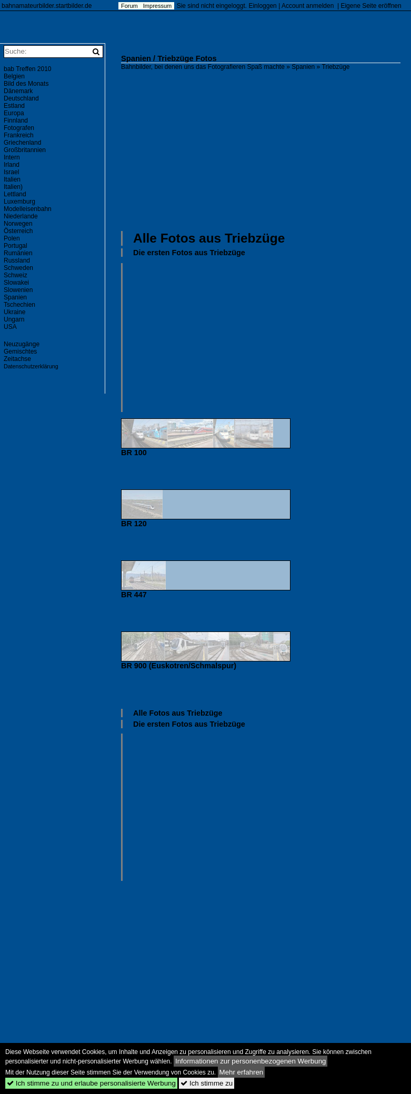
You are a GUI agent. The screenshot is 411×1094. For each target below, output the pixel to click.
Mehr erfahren (241, 1072)
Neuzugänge (21, 344)
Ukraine (14, 312)
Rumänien (18, 253)
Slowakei (16, 282)
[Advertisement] (266, 149)
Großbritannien (25, 150)
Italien (12, 179)
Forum (129, 6)
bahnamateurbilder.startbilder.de (47, 5)
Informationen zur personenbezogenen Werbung (250, 1061)
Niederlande (21, 216)
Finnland (16, 120)
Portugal (15, 245)
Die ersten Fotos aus (189, 252)
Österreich (18, 231)
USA (10, 326)
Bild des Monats (26, 83)
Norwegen (18, 223)
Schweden (18, 268)
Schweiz (15, 275)
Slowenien (18, 290)
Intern (12, 157)
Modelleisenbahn (28, 209)
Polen (12, 238)
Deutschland (21, 98)
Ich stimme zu (207, 1083)
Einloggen (262, 5)
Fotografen (19, 128)
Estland (14, 105)
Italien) (13, 186)
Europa (14, 113)
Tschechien (19, 304)
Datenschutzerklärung (31, 366)
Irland (11, 164)
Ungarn (14, 319)
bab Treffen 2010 (28, 69)
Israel (11, 172)
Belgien (14, 76)
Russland (17, 260)
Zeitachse (17, 359)
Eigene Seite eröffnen (370, 5)
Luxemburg (19, 201)
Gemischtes (20, 351)
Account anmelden (308, 5)
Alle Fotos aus (209, 238)
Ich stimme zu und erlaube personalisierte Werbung (91, 1083)
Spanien (303, 67)
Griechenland (22, 142)
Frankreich (19, 135)
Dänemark (18, 91)
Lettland (15, 194)
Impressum (157, 6)
